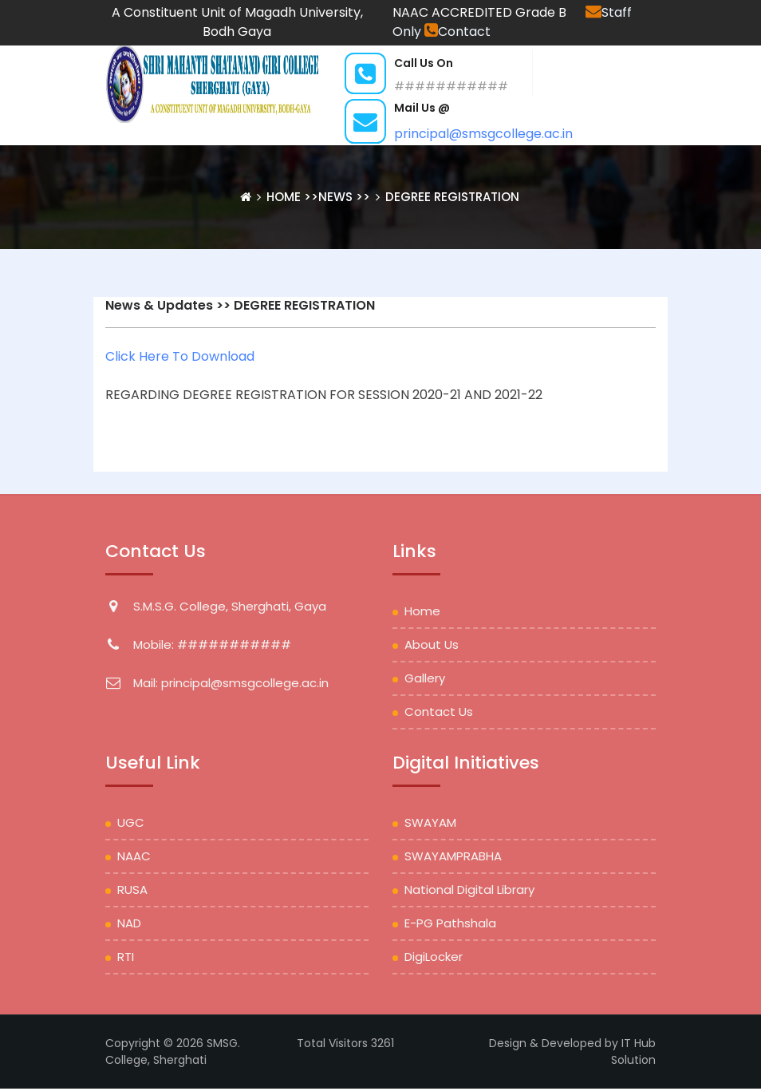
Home (285, 196)
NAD (129, 923)
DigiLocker (433, 956)
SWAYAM (430, 822)
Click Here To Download (179, 356)
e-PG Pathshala (450, 923)
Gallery (424, 678)
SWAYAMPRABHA (453, 856)
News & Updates (159, 305)
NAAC (134, 856)
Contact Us (438, 711)
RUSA (132, 889)
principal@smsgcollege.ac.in (483, 134)
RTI (125, 956)
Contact (457, 31)
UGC (130, 822)
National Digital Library (469, 889)
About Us (431, 644)
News (335, 196)
